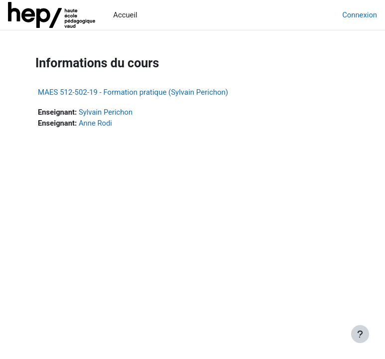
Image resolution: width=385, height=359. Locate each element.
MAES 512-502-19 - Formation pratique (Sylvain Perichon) (133, 92)
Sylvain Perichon (105, 112)
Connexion (359, 14)
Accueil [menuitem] (125, 14)
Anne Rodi (95, 123)
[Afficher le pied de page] (360, 334)
